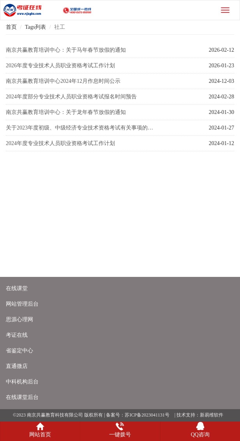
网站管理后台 (22, 304)
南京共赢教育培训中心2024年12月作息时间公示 (63, 81)
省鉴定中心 (19, 351)
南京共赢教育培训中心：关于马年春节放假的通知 (66, 50)
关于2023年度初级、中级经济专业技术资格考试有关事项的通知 (82, 128)
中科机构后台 (22, 382)
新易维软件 (211, 415)
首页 (11, 27)
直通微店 (17, 366)
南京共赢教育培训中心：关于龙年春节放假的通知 (66, 112)
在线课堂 (17, 288)
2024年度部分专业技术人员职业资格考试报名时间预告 (71, 97)
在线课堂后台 (22, 397)
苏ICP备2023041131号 (147, 415)
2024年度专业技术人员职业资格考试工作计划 (60, 143)
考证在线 (17, 335)
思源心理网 (19, 319)
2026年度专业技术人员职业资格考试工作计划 (60, 65)
